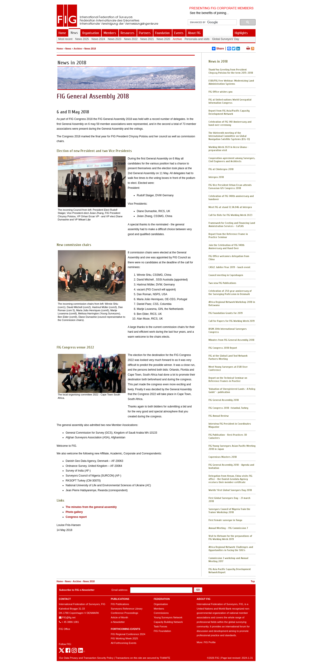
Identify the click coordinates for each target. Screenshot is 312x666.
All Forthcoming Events (123, 643)
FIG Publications (120, 604)
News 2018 (90, 48)
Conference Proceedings (124, 613)
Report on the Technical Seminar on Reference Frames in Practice (228, 379)
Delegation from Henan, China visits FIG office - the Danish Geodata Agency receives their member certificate (230, 479)
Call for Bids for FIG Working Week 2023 (230, 215)
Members (159, 608)
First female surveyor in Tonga (225, 520)
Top (253, 581)
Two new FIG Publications (222, 283)
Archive (78, 48)
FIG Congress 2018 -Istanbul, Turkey (228, 407)
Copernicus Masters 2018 (223, 456)
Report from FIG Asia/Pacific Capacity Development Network (229, 112)
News (68, 48)
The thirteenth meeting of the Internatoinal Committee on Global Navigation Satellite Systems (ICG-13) (229, 136)
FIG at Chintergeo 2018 (221, 169)
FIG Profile (210, 642)
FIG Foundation (162, 631)
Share (218, 48)
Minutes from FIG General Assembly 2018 (231, 339)
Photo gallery (74, 512)
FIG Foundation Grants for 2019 (226, 313)
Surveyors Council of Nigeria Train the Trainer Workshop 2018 (229, 510)
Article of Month (119, 617)
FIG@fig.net (68, 617)
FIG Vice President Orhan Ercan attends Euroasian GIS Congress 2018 (230, 186)
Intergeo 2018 (216, 177)
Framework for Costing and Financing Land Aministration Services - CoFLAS (232, 224)
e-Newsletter (118, 622)
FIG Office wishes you (220, 91)
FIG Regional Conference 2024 (128, 634)
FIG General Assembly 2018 (224, 400)
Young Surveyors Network (168, 617)
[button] (198, 589)
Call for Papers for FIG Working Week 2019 (232, 320)
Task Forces (160, 626)
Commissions (161, 613)
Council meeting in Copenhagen (226, 275)
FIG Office (64, 629)
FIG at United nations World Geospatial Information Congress (230, 101)
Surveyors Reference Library (127, 608)
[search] (212, 22)
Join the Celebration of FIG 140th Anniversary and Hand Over (226, 246)
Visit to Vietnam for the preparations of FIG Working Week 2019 (230, 537)
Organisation (161, 604)
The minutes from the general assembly (91, 507)
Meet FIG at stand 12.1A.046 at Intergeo (230, 207)
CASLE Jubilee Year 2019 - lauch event (229, 267)
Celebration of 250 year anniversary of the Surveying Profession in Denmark (230, 292)
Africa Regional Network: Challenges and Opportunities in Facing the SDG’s (231, 548)
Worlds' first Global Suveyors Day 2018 (230, 490)
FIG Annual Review (219, 415)
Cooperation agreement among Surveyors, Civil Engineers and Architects (232, 160)
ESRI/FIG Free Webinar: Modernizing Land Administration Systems (231, 82)
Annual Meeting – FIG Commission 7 (228, 528)
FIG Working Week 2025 (124, 638)
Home (60, 48)
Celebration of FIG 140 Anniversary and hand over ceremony (230, 123)
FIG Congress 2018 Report (223, 347)
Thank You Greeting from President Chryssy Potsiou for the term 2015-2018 (231, 71)
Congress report (76, 517)
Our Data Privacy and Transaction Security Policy (86, 658)
